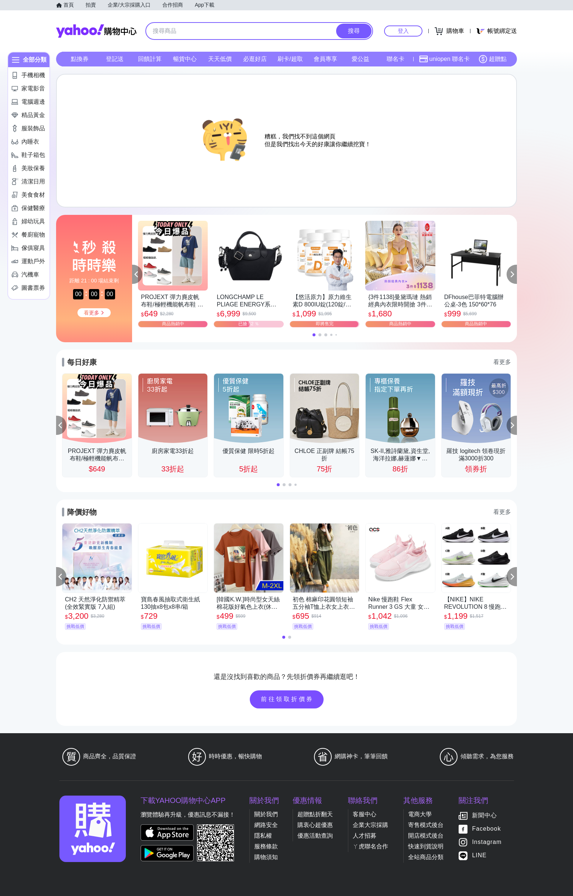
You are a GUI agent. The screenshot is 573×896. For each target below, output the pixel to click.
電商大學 (420, 814)
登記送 (115, 59)
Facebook (486, 829)
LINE (479, 855)
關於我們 (266, 814)
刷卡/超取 (290, 59)
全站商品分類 (425, 857)
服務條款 (266, 846)
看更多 (502, 362)
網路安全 (266, 825)
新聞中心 (484, 816)
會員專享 (325, 59)
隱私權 (263, 836)
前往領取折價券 (287, 699)
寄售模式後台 (425, 825)
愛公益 (360, 59)
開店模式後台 (425, 836)
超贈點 (493, 59)
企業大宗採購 (370, 825)
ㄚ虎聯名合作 (370, 846)
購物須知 (266, 857)
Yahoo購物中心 (96, 31)
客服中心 (364, 814)
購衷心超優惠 (315, 825)
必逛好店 (255, 59)
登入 (403, 31)
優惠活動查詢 (315, 836)
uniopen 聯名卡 (444, 59)
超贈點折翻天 (315, 814)
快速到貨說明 (425, 846)
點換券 (80, 59)
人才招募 (364, 836)
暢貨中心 (185, 59)
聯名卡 (395, 59)
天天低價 (220, 59)
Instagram (486, 842)
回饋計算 (150, 59)
